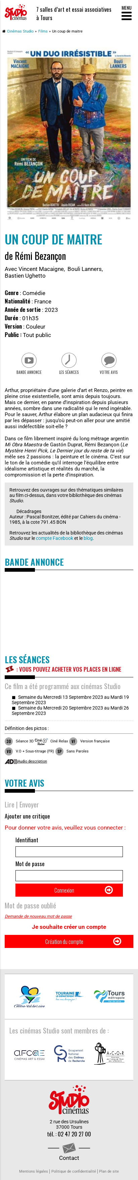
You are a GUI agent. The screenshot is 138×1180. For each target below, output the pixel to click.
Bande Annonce (29, 372)
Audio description (32, 761)
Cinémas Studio (20, 31)
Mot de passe (30, 863)
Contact (69, 1158)
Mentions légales (33, 1171)
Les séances (69, 372)
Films (43, 31)
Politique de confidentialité (73, 1171)
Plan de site (109, 1171)
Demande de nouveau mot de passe (38, 916)
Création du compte (64, 941)
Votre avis (109, 372)
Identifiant (26, 840)
